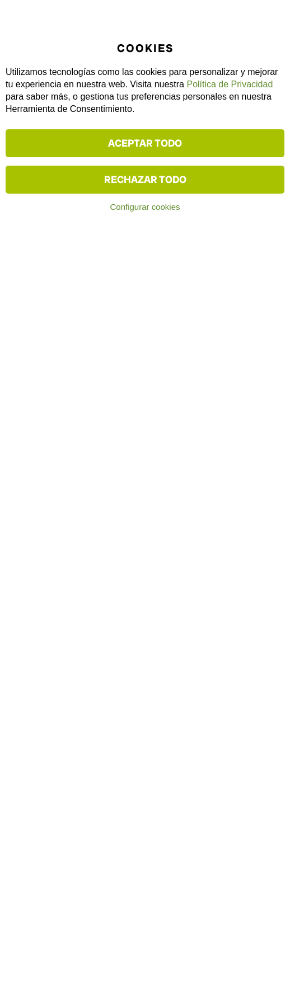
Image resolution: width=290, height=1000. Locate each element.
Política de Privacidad (229, 84)
